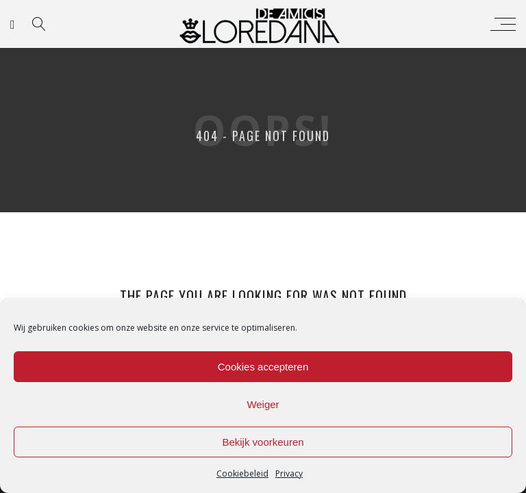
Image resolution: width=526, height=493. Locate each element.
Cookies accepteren (263, 366)
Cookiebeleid (242, 473)
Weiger (263, 404)
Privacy (289, 473)
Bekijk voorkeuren (262, 442)
